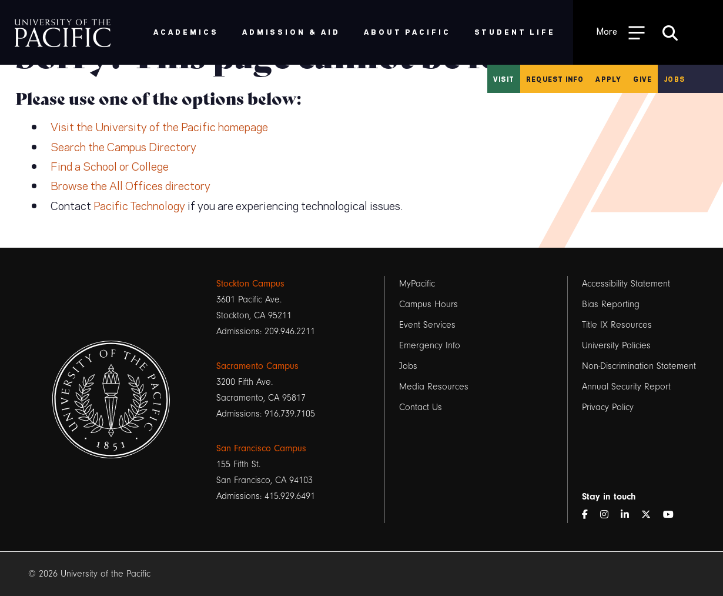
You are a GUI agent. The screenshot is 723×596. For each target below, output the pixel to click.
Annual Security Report (626, 386)
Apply (608, 79)
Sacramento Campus (257, 366)
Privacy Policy (608, 407)
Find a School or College (110, 165)
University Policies (616, 345)
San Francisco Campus (261, 448)
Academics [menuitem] (186, 31)
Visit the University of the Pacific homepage (159, 126)
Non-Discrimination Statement (639, 366)
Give (642, 79)
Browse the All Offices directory (130, 185)
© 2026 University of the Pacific (89, 573)
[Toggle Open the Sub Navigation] (621, 32)
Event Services (427, 324)
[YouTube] (673, 515)
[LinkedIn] (629, 515)
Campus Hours (428, 304)
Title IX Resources (617, 324)
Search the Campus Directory (123, 146)
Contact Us (420, 407)
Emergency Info (429, 345)
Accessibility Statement (626, 283)
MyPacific (417, 283)
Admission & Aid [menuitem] (291, 31)
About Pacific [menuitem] (407, 31)
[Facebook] (589, 515)
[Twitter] (650, 515)
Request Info (555, 79)
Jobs (674, 79)
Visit (503, 79)
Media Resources (433, 386)
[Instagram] (609, 515)
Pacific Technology (139, 205)
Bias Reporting (611, 304)
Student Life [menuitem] (515, 31)
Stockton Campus (250, 283)
